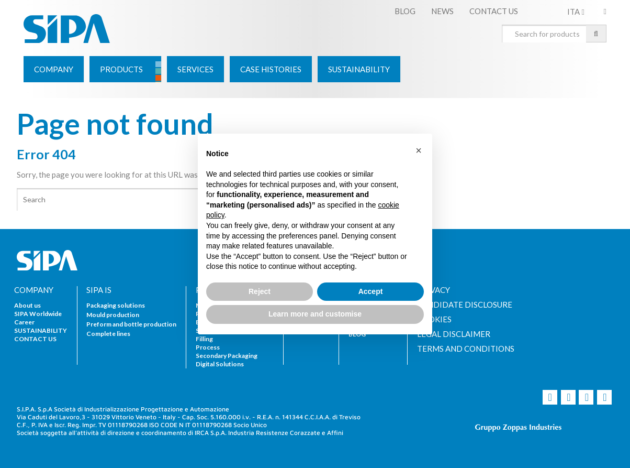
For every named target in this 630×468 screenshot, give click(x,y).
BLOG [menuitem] (405, 11)
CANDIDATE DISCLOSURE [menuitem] (464, 305)
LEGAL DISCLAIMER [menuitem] (453, 334)
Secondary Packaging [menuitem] (226, 356)
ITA (575, 11)
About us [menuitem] (27, 305)
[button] (418, 150)
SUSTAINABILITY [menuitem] (40, 330)
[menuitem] (54, 69)
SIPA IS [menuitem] (98, 290)
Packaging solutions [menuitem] (115, 305)
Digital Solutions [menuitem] (220, 364)
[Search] (166, 199)
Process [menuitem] (208, 347)
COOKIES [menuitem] (434, 319)
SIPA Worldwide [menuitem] (38, 314)
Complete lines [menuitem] (108, 334)
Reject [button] (260, 291)
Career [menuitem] (24, 322)
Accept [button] (370, 291)
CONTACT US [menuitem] (493, 11)
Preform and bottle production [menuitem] (131, 324)
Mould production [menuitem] (112, 315)
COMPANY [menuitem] (33, 290)
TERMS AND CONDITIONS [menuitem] (465, 349)
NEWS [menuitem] (442, 11)
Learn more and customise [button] (315, 314)
